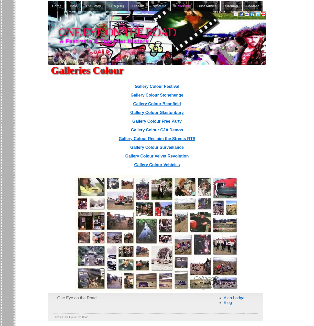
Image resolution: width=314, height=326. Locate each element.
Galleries (182, 6)
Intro (73, 6)
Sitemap (231, 6)
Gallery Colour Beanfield (157, 104)
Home (56, 6)
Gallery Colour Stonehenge (157, 95)
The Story (93, 6)
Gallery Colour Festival (157, 86)
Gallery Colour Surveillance (157, 147)
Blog (228, 302)
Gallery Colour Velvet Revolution (157, 156)
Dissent (138, 6)
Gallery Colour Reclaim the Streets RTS (157, 138)
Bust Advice (206, 6)
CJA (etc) (116, 6)
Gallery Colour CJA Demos (157, 130)
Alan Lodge (234, 298)
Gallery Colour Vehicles (157, 165)
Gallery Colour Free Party (157, 121)
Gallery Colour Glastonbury (157, 112)
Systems (159, 6)
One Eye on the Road (117, 32)
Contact (252, 6)
